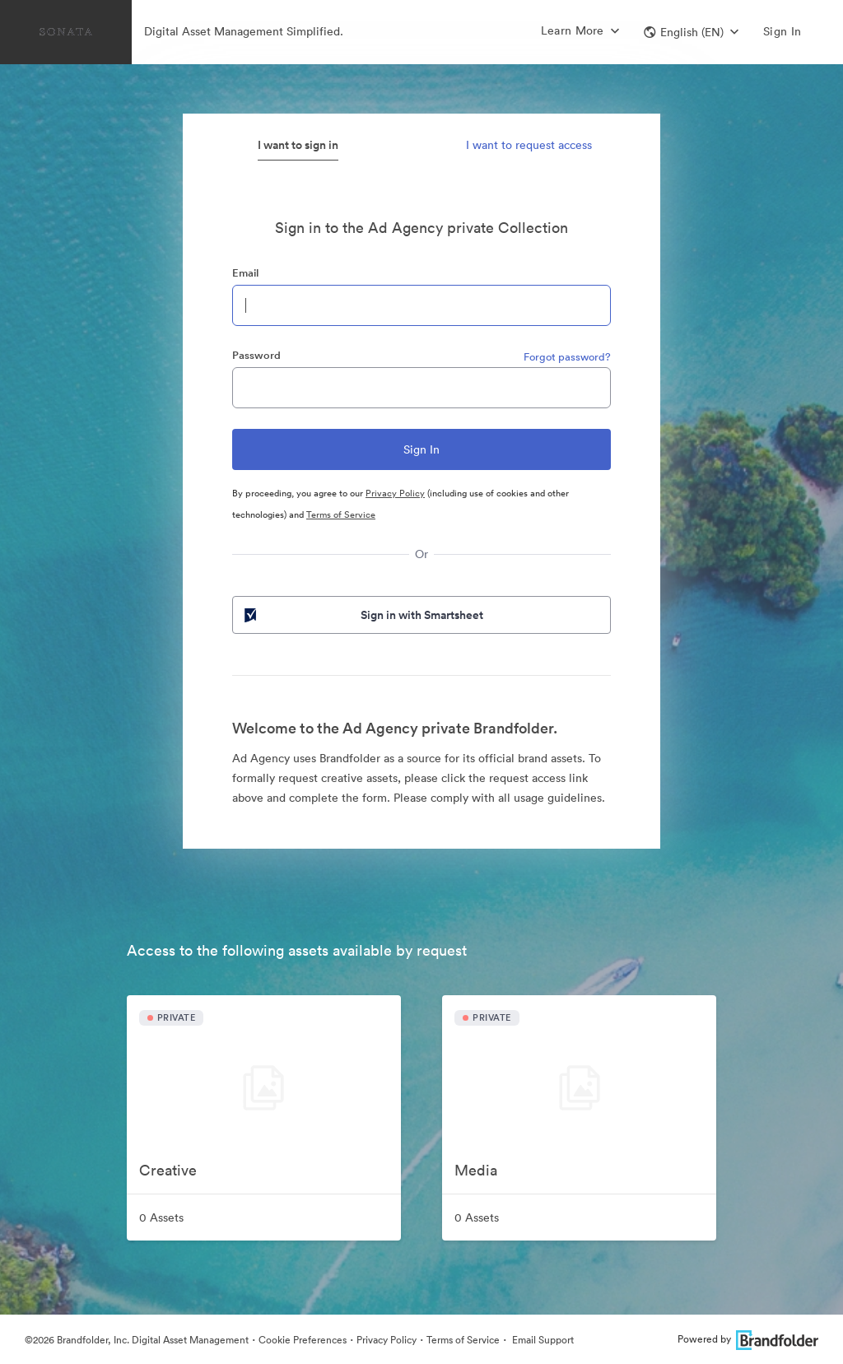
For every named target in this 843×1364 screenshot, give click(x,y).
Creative (168, 1170)
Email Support (542, 1340)
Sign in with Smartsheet (362, 615)
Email (245, 273)
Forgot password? (567, 357)
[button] (691, 32)
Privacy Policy (395, 493)
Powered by (748, 1339)
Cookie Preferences (302, 1340)
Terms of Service (340, 514)
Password (256, 355)
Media (475, 1170)
